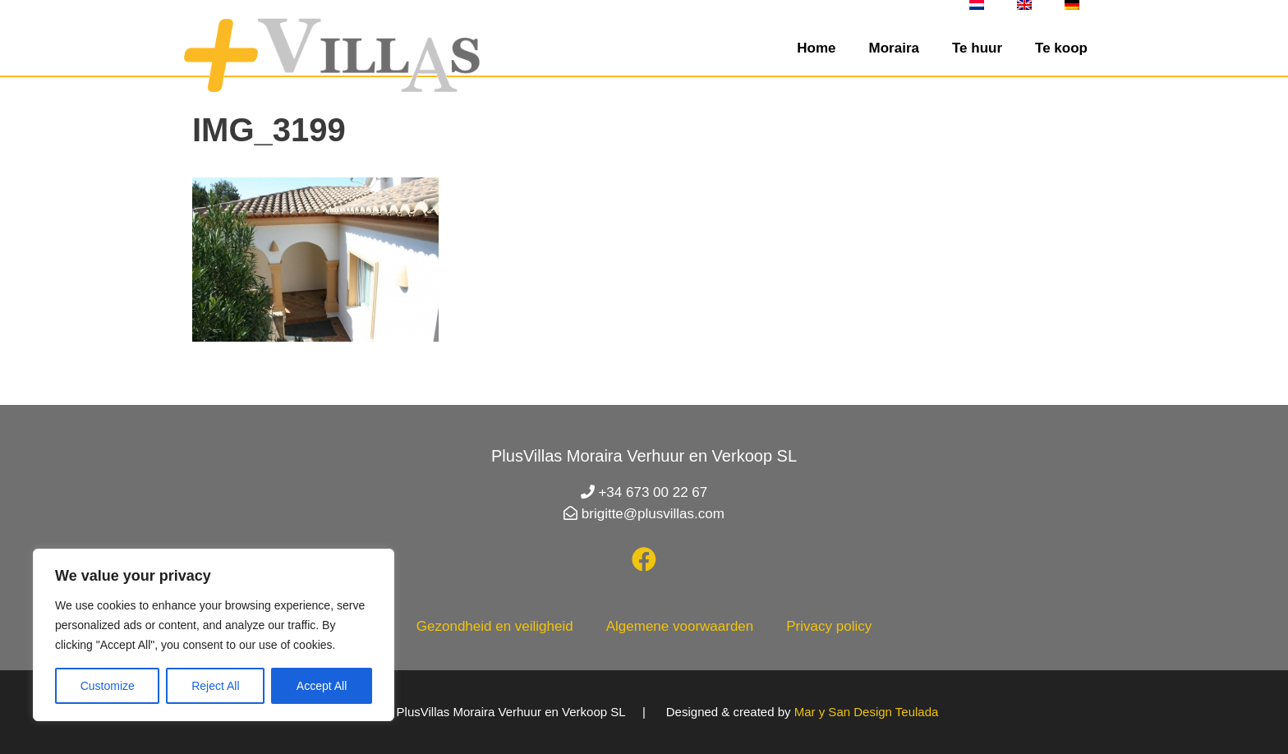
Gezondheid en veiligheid (494, 626)
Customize (107, 685)
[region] (213, 635)
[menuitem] (976, 5)
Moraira (894, 48)
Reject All (215, 685)
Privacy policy (829, 626)
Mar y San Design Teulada (866, 712)
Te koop (1061, 48)
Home (816, 48)
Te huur (977, 48)
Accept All (322, 685)
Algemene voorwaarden (680, 626)
